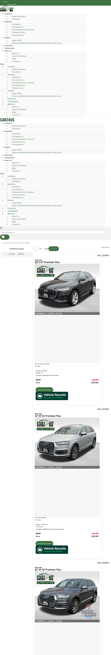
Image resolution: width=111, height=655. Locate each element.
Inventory (8, 22)
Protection (8, 45)
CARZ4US (7, 119)
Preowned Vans (17, 35)
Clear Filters (105, 247)
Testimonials (9, 48)
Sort (40, 248)
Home (4, 243)
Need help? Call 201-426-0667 (55, 652)
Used (17, 243)
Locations (8, 14)
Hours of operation (14, 449)
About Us (7, 51)
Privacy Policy (44, 637)
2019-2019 (23, 243)
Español (5, 1)
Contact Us (16, 61)
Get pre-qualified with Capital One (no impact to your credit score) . (37, 43)
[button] (43, 64)
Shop (4, 416)
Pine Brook (16, 19)
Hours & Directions (19, 56)
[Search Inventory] (52, 232)
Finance (7, 38)
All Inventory (11, 243)
